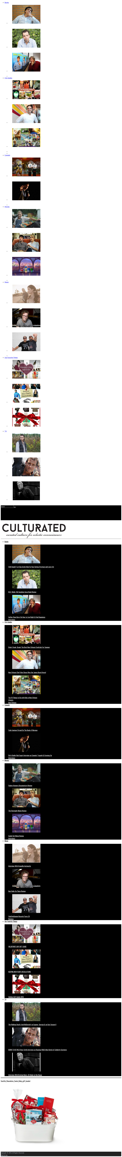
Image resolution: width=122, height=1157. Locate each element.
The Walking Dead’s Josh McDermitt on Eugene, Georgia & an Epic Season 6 (33, 455)
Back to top (4, 1155)
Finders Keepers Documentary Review (20, 230)
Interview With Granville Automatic (20, 306)
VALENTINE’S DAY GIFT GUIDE (19, 381)
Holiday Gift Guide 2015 (16, 429)
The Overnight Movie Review (18, 254)
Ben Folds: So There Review (17, 330)
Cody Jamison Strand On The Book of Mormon (23, 179)
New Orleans (12, 153)
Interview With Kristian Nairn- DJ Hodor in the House (25, 503)
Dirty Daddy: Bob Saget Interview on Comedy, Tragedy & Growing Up (31, 203)
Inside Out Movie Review (16, 278)
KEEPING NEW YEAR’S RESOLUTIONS (21, 405)
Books (7, 2)
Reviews (11, 356)
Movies (7, 207)
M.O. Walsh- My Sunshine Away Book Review (23, 50)
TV (6, 431)
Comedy (7, 155)
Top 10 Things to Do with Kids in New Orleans (23, 150)
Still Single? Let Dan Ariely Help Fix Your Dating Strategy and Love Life (31, 26)
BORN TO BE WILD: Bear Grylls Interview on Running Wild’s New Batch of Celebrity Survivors (39, 479)
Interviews (11, 76)
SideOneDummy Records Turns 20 (19, 354)
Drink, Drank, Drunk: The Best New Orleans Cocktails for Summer (29, 102)
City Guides (8, 78)
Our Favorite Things (11, 357)
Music (7, 282)
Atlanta (10, 151)
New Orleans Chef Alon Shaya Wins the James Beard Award (27, 126)
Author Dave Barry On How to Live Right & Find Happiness (27, 74)
